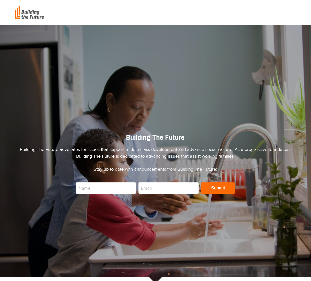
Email (146, 187)
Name (84, 187)
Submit (218, 187)
